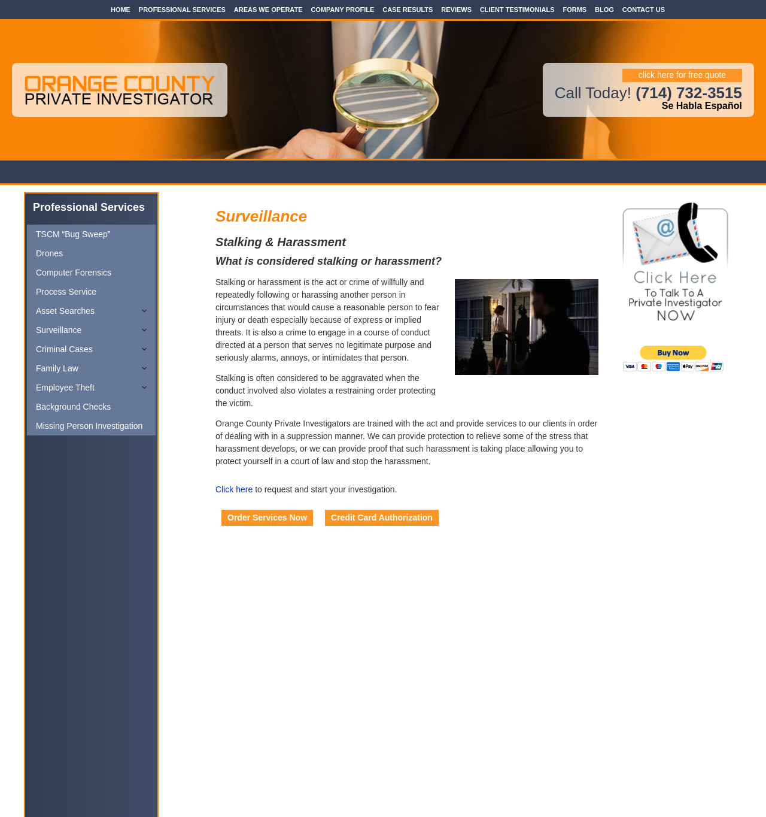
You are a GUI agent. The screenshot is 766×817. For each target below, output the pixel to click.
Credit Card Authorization (382, 517)
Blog (604, 9)
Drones (49, 253)
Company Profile (342, 9)
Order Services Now (267, 517)
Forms (574, 9)
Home (120, 9)
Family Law (57, 368)
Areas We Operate (268, 9)
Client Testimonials (517, 9)
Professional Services (182, 9)
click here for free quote (682, 75)
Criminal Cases (64, 349)
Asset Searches (65, 311)
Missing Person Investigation (89, 426)
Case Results (407, 9)
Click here (234, 489)
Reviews (456, 9)
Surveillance (58, 330)
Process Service (66, 291)
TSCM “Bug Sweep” (73, 234)
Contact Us (643, 9)
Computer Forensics (73, 272)
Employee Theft (65, 387)
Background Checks (73, 406)
